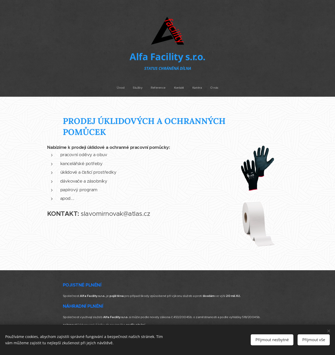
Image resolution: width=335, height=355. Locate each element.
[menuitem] (149, 87)
